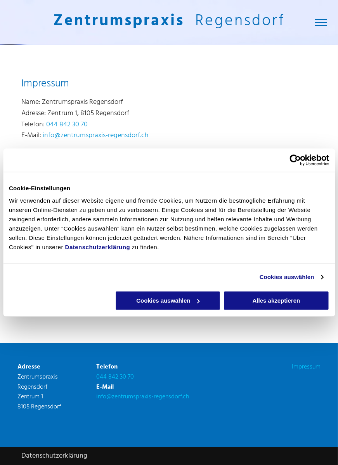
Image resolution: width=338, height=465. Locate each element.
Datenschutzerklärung (97, 247)
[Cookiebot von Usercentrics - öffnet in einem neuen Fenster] (295, 160)
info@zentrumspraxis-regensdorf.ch (96, 135)
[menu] (321, 22)
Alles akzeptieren (276, 300)
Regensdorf (240, 21)
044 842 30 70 (67, 124)
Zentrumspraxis (118, 21)
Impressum (306, 367)
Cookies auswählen (287, 277)
